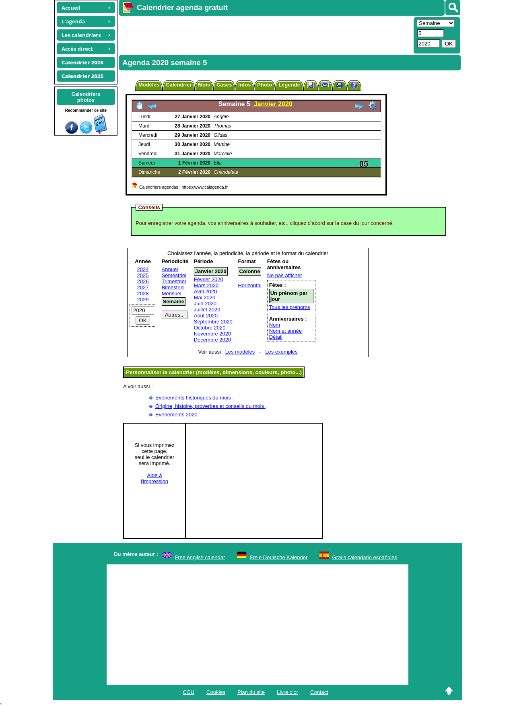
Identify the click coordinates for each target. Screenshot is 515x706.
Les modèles (240, 352)
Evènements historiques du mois (193, 398)
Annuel (170, 269)
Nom (274, 325)
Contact (319, 692)
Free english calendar (200, 557)
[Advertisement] (265, 34)
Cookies (215, 692)
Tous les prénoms (289, 307)
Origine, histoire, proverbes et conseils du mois (210, 406)
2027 (143, 287)
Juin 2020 (205, 304)
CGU (188, 692)
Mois (204, 85)
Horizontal (250, 285)
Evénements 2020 (176, 415)
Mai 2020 (204, 297)
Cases (224, 85)
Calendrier (179, 85)
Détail (275, 337)
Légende (289, 85)
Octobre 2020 (210, 328)
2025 (143, 275)
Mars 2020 (206, 285)
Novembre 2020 (212, 334)
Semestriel (174, 275)
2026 (143, 281)
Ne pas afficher (284, 275)
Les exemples (281, 352)
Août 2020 (206, 316)
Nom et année (285, 331)
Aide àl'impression (154, 478)
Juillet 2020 (207, 310)
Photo (264, 85)
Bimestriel (173, 287)
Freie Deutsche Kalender (279, 557)
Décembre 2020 (212, 340)
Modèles (148, 85)
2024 (143, 269)
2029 (143, 299)
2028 (143, 293)
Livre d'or (287, 692)
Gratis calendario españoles (364, 557)
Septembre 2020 (213, 322)
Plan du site (251, 692)
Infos (244, 85)
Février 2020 (208, 279)
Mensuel (171, 293)
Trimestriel (174, 281)
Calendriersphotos (86, 97)
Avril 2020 (205, 291)
